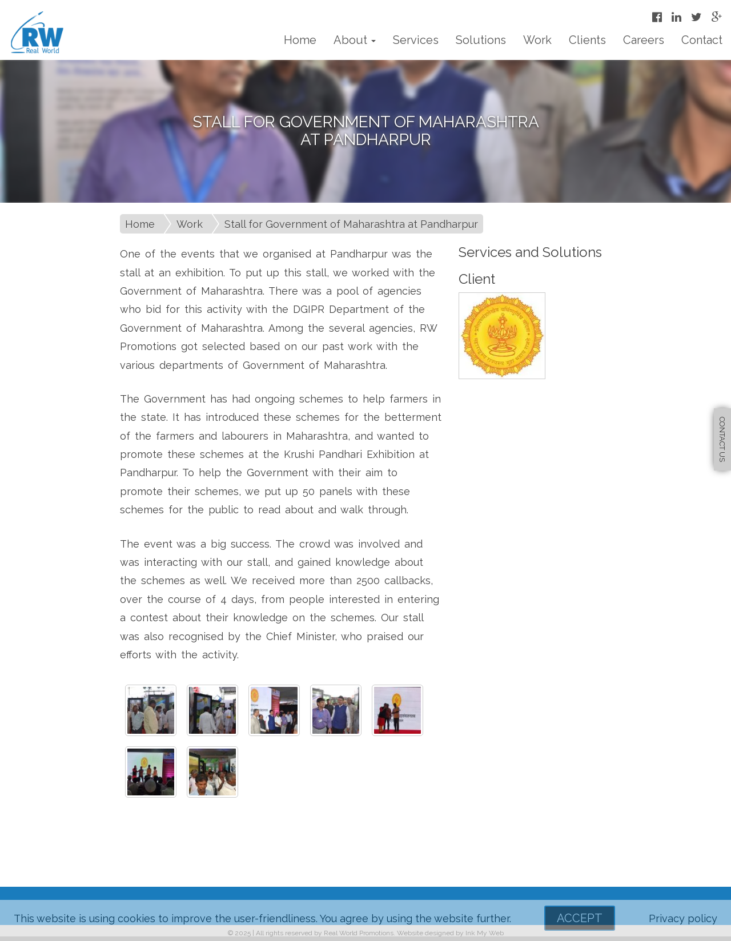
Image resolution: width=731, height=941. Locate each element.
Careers (643, 40)
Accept (580, 918)
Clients (587, 40)
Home (300, 40)
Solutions (481, 40)
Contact (701, 40)
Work (537, 40)
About (355, 40)
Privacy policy (683, 918)
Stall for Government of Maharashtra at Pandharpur (351, 224)
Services (416, 40)
